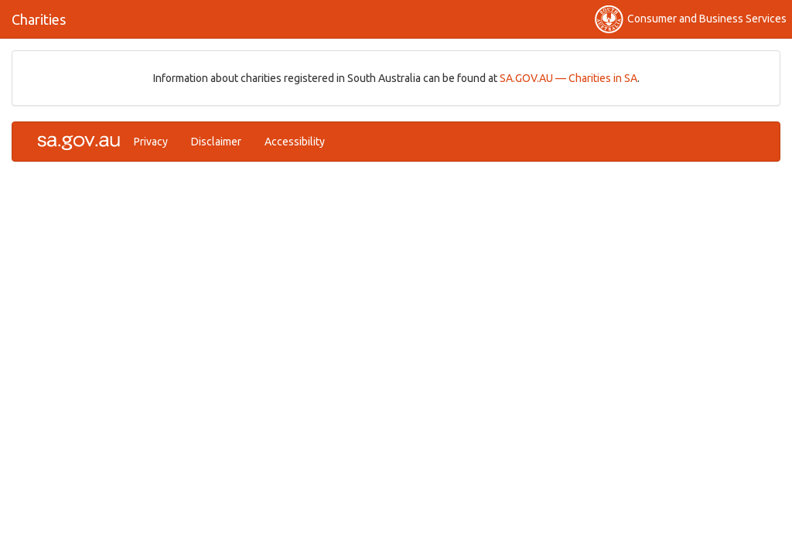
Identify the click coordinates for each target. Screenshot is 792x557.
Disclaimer (216, 141)
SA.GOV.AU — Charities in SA (568, 78)
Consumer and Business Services (691, 19)
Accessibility (295, 141)
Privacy (151, 141)
